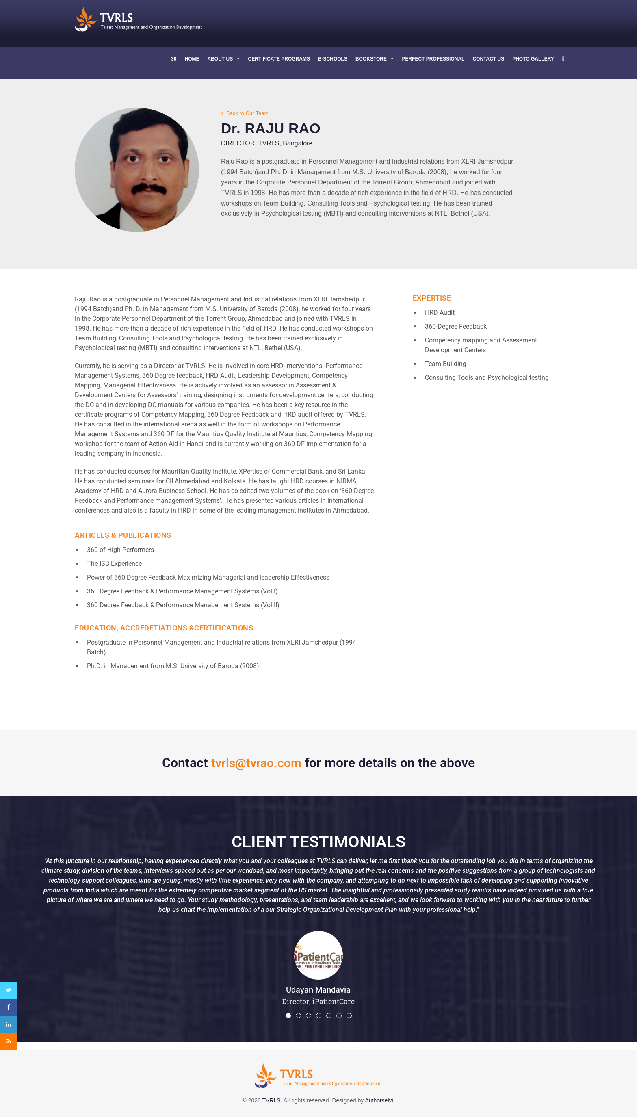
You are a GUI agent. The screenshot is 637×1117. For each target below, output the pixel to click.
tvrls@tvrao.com (256, 763)
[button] (288, 1015)
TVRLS (271, 1100)
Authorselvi (379, 1100)
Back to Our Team (245, 113)
